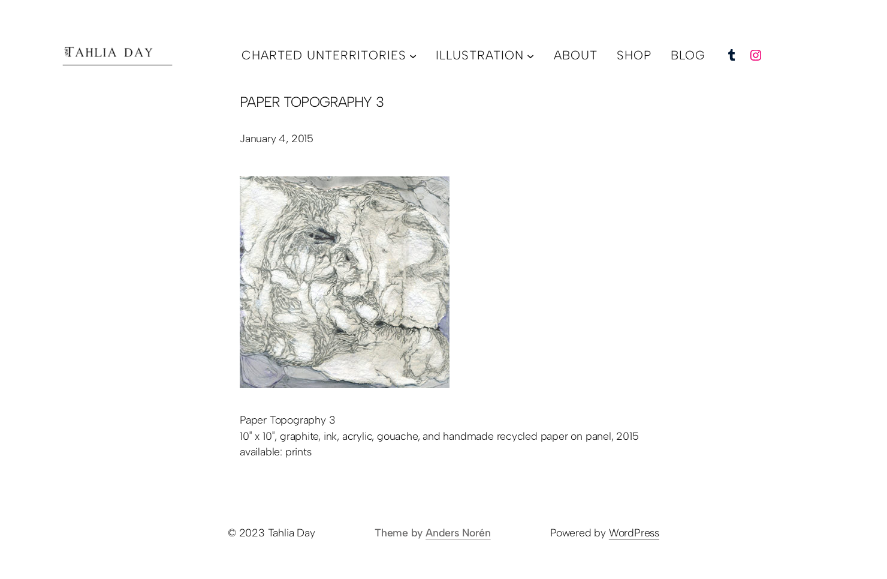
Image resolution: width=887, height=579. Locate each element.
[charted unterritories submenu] (413, 55)
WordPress (634, 532)
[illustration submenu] (530, 55)
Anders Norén (458, 532)
